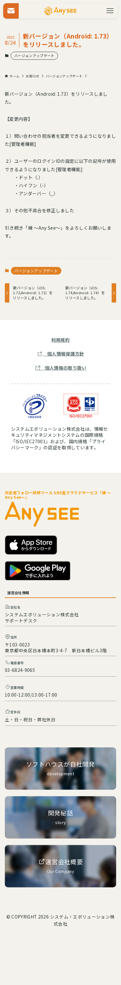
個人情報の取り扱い (65, 368)
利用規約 (60, 340)
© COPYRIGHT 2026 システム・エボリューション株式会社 (60, 920)
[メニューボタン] (110, 11)
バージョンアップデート (34, 55)
